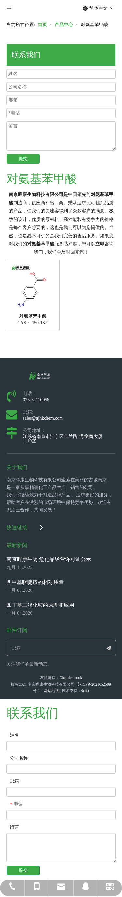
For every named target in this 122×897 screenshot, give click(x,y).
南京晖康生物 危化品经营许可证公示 (49, 559)
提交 (23, 158)
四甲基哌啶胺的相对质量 (35, 582)
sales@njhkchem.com (43, 418)
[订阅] (109, 648)
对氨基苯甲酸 (33, 316)
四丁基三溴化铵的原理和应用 (40, 605)
